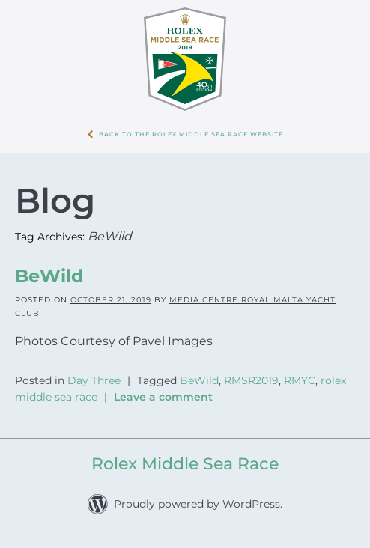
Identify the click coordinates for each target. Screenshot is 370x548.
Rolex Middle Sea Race (185, 464)
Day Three (94, 380)
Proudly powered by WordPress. (198, 504)
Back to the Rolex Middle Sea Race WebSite (191, 134)
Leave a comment (163, 397)
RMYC (299, 380)
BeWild (49, 276)
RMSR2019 (251, 380)
